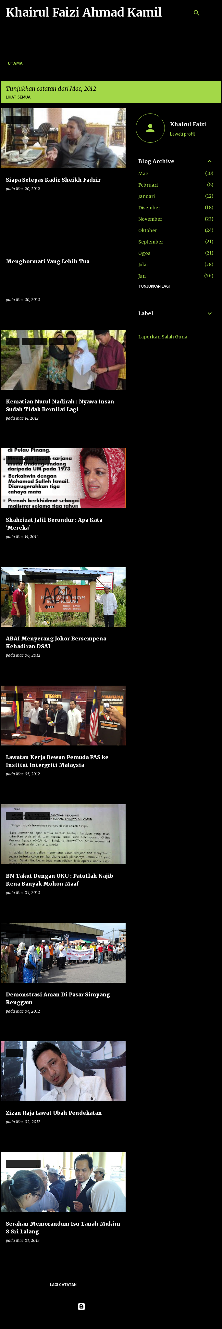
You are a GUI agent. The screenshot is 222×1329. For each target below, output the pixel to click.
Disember (149, 208)
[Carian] (197, 13)
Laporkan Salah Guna (162, 337)
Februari (148, 185)
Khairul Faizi (188, 124)
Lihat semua (18, 97)
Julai (143, 265)
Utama (15, 63)
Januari (146, 196)
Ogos (144, 253)
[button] (116, 202)
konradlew (124, 1320)
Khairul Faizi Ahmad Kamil (84, 12)
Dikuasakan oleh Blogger (111, 1306)
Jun (142, 276)
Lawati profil (182, 134)
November (150, 219)
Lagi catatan (63, 1285)
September (150, 242)
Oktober (147, 230)
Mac (143, 174)
